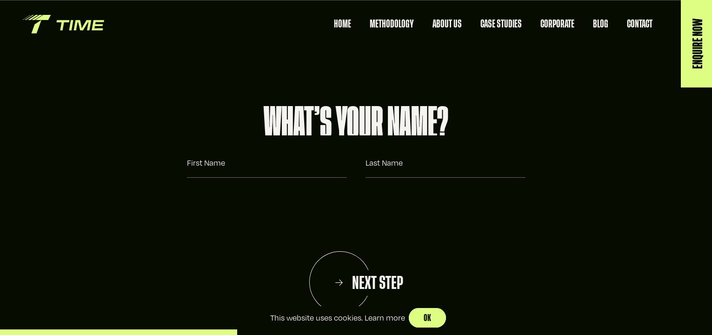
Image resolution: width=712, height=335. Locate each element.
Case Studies (501, 24)
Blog (600, 24)
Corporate (557, 24)
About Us (447, 24)
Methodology (392, 24)
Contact (639, 24)
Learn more (385, 317)
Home (342, 24)
